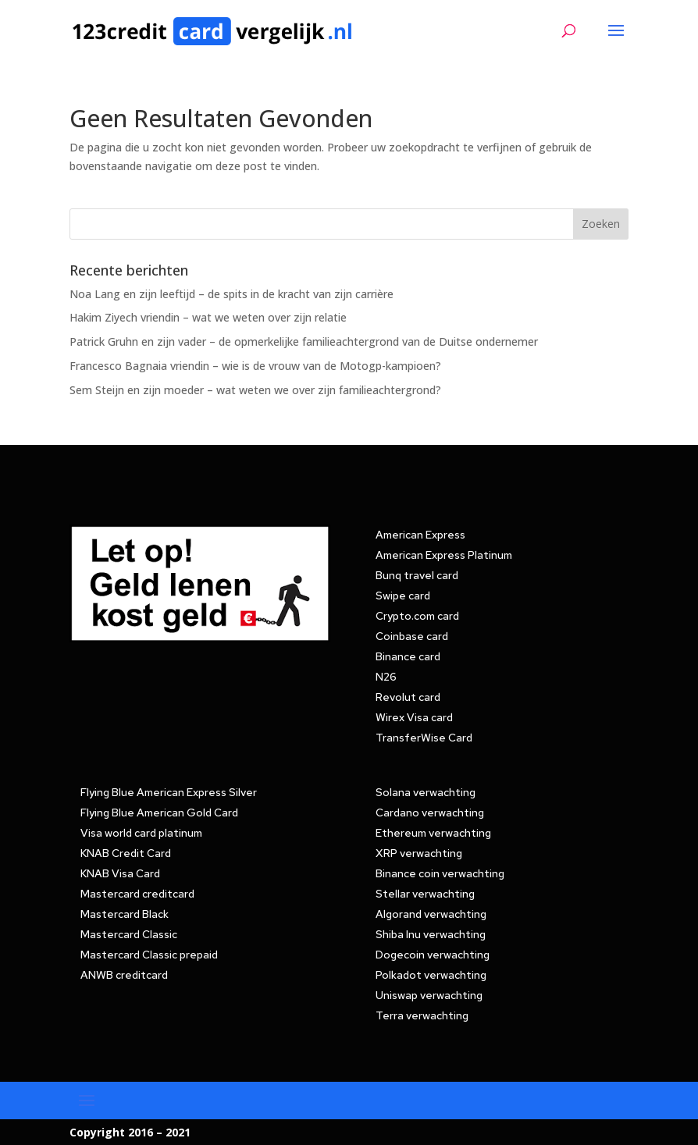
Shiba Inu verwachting (431, 934)
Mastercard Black (124, 914)
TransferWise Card (424, 738)
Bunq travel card (417, 575)
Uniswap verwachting (429, 995)
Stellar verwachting (425, 894)
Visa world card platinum (141, 833)
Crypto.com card (417, 616)
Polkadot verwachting (431, 975)
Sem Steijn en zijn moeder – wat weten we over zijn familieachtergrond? (255, 389)
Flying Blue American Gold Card (159, 812)
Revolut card (408, 697)
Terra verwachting (422, 1015)
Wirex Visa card (414, 717)
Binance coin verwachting (440, 873)
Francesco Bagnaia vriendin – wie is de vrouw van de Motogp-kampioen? (255, 365)
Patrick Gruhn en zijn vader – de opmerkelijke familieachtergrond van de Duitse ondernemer (303, 341)
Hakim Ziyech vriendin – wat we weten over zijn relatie (208, 317)
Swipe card (403, 596)
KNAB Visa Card (120, 873)
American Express (420, 535)
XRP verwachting (419, 853)
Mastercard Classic (128, 934)
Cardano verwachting (430, 812)
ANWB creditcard (124, 975)
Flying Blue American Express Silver (168, 792)
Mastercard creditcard (137, 894)
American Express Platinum (444, 555)
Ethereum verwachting (433, 833)
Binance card (408, 656)
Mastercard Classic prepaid (149, 955)
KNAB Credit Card (125, 853)
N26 (386, 677)
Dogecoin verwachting (433, 955)
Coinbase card (412, 636)
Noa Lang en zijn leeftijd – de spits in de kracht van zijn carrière (231, 293)
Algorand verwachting (431, 914)
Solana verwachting (425, 792)
